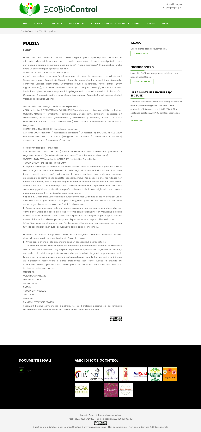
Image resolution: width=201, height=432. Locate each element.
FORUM (164, 23)
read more (137, 120)
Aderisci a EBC (76, 23)
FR (172, 7)
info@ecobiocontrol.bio (108, 415)
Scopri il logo (141, 53)
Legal (28, 370)
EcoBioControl (28, 31)
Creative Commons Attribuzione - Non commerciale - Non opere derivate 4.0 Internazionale (120, 426)
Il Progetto (40, 23)
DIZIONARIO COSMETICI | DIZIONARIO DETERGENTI (114, 23)
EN (168, 7)
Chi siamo (149, 23)
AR (181, 7)
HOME (25, 23)
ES (176, 7)
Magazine (57, 23)
